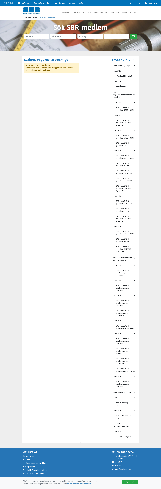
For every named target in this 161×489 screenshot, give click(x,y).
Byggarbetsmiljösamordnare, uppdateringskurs (123, 258)
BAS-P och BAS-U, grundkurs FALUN (122, 240)
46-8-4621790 (10, 3)
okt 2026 (117, 150)
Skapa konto (151, 3)
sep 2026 (117, 71)
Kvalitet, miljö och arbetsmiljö (47, 17)
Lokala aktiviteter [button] (37, 3)
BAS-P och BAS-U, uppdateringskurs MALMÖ (125, 370)
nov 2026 (117, 81)
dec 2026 (117, 226)
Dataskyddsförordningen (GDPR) (35, 470)
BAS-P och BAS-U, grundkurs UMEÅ (122, 144)
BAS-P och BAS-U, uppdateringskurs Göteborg (122, 272)
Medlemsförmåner (101, 12)
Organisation (75, 12)
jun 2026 (117, 115)
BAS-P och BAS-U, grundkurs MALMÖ (123, 164)
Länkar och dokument (119, 12)
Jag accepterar (130, 482)
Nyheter (65, 12)
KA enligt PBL (121, 86)
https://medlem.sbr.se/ (123, 469)
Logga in (138, 3)
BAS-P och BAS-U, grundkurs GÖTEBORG (124, 179)
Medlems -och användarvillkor (34, 463)
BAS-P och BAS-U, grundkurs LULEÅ (122, 210)
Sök (133, 36)
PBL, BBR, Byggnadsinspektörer (121, 425)
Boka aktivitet (28, 456)
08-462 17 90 (120, 462)
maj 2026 (117, 102)
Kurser (49, 3)
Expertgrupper (60, 3)
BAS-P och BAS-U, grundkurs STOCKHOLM (125, 109)
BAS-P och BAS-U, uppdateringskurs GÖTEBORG (122, 361)
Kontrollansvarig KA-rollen (123, 404)
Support (133, 12)
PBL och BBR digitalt (123, 437)
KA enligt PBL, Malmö (124, 76)
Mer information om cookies (33, 474)
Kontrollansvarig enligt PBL (123, 66)
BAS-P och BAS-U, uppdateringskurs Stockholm (122, 313)
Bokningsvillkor (29, 467)
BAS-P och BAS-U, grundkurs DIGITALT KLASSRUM (123, 122)
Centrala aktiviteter (76, 3)
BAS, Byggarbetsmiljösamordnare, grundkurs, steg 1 (123, 94)
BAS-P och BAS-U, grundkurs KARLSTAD (124, 202)
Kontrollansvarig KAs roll (122, 392)
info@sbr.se (23, 3)
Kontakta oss (88, 12)
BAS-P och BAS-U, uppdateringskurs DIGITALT (122, 288)
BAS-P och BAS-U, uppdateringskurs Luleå (125, 327)
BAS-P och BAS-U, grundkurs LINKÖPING (124, 172)
